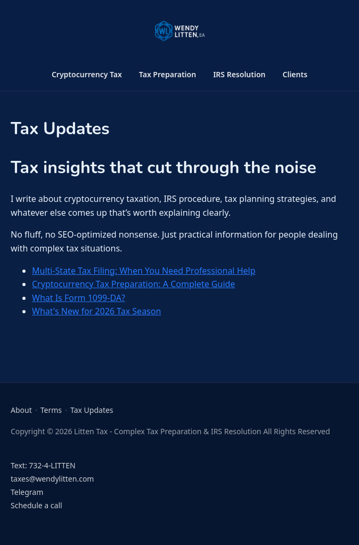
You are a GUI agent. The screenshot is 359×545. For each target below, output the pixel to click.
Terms (51, 410)
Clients (295, 74)
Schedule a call (36, 505)
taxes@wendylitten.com (52, 479)
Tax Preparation (167, 74)
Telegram (27, 492)
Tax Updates (91, 410)
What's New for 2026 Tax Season (96, 311)
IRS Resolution (239, 74)
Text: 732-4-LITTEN (43, 465)
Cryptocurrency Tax (87, 74)
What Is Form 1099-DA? (78, 298)
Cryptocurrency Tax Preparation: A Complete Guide (133, 284)
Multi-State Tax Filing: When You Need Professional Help (144, 270)
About (21, 410)
